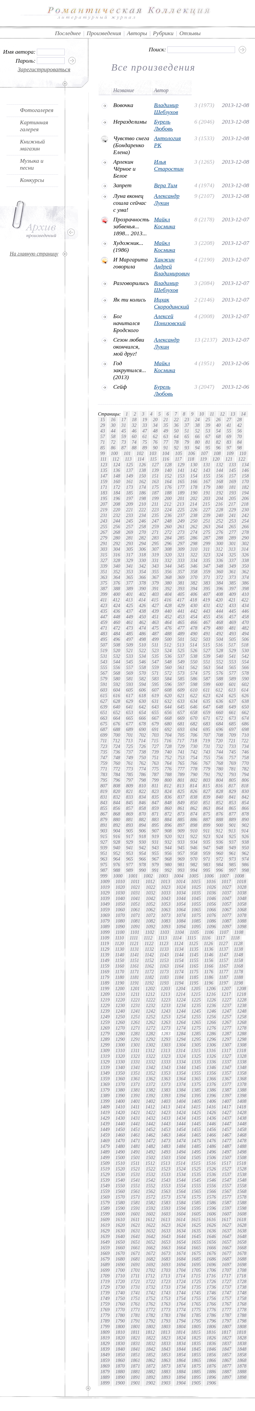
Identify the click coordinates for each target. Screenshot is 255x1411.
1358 (242, 1073)
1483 (166, 1146)
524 (168, 650)
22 (176, 419)
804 (219, 780)
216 (219, 504)
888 (219, 819)
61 (144, 436)
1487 (226, 1146)
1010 (120, 881)
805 (232, 780)
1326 (211, 1056)
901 (232, 825)
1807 (226, 1326)
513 (180, 645)
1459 (105, 1135)
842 (245, 797)
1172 (149, 971)
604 (117, 690)
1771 (135, 1309)
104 (166, 453)
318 (142, 554)
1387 (226, 1090)
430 (194, 605)
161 (129, 481)
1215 (196, 994)
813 (180, 785)
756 (219, 757)
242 (245, 515)
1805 (196, 1326)
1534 (181, 1174)
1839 (105, 1349)
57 (102, 436)
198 (142, 498)
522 (142, 650)
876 (219, 814)
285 (181, 537)
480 (219, 628)
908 (168, 830)
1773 (166, 1309)
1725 (196, 1281)
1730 (120, 1287)
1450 (120, 1129)
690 (142, 729)
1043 (166, 898)
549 (181, 661)
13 (232, 414)
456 (219, 616)
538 (194, 656)
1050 (120, 904)
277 (232, 532)
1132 (149, 949)
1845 (196, 1349)
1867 (226, 1360)
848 (168, 802)
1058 (242, 904)
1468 (242, 1135)
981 (181, 864)
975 (104, 864)
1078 (242, 915)
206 (245, 498)
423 (104, 605)
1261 (135, 1022)
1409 (105, 1106)
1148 (238, 954)
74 (134, 442)
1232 (150, 1005)
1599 (105, 1213)
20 (155, 419)
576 (219, 673)
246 (142, 521)
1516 (211, 1163)
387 (104, 588)
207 (104, 504)
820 (117, 791)
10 (201, 414)
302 (245, 543)
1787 (226, 1315)
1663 (166, 1247)
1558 (242, 1185)
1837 (226, 1343)
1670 (120, 1253)
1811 (135, 1332)
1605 (196, 1213)
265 (232, 526)
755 (206, 757)
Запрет (122, 185)
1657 (226, 1242)
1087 (226, 921)
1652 (150, 1242)
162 (142, 481)
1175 (194, 971)
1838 (242, 1343)
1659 (105, 1247)
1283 (166, 1033)
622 (194, 695)
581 (129, 678)
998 (245, 870)
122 (242, 459)
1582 (150, 1202)
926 (245, 836)
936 (219, 842)
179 (206, 487)
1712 (150, 1275)
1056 (211, 904)
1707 (226, 1270)
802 (194, 780)
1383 (166, 1090)
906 (142, 830)
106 (191, 453)
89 (144, 447)
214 (193, 504)
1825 (196, 1337)
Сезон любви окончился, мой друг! (128, 346)
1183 (164, 977)
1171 (134, 971)
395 (206, 588)
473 (129, 628)
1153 (164, 960)
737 (129, 752)
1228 (242, 999)
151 (155, 476)
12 (222, 414)
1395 (196, 1095)
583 (155, 678)
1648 (242, 1236)
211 (155, 504)
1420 (120, 1112)
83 (228, 442)
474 (142, 628)
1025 (196, 887)
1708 (242, 1270)
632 (168, 701)
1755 (196, 1298)
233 (129, 515)
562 (194, 667)
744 (219, 752)
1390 (120, 1095)
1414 (181, 1106)
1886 (211, 1371)
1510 (120, 1163)
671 (206, 718)
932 (168, 842)
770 (245, 763)
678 (142, 723)
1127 (223, 943)
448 (117, 616)
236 (168, 515)
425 (129, 605)
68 (218, 436)
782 (245, 768)
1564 (181, 1191)
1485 (196, 1146)
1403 (166, 1101)
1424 (181, 1112)
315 (104, 554)
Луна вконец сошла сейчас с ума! (129, 203)
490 (194, 633)
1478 (242, 1140)
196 (117, 498)
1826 (211, 1337)
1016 (211, 881)
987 (104, 870)
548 (168, 661)
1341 (135, 1067)
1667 (226, 1247)
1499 (105, 1157)
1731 (135, 1287)
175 (155, 487)
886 (194, 819)
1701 (135, 1270)
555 (104, 667)
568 (117, 673)
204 (219, 498)
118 (191, 459)
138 (142, 470)
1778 (242, 1309)
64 (176, 436)
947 (206, 847)
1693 (166, 1264)
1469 (105, 1140)
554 (245, 661)
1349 (105, 1073)
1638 (242, 1230)
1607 (226, 1213)
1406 (211, 1101)
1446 (211, 1123)
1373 (166, 1084)
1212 (150, 994)
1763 (166, 1304)
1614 (181, 1219)
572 (168, 673)
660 (219, 712)
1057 (226, 904)
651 (104, 712)
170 (245, 481)
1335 (196, 1061)
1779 (105, 1315)
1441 (135, 1123)
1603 (166, 1213)
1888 (242, 1371)
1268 (242, 1022)
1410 (120, 1106)
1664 (181, 1247)
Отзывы (190, 33)
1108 (239, 932)
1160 (120, 966)
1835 (196, 1343)
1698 (242, 1264)
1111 (133, 937)
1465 (196, 1135)
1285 (196, 1033)
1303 (166, 1044)
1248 (242, 1011)
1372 (150, 1084)
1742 (150, 1292)
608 (168, 690)
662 (245, 712)
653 (129, 712)
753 (181, 757)
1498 (242, 1152)
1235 (196, 1005)
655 (155, 712)
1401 (135, 1101)
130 (194, 464)
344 (168, 566)
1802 (150, 1326)
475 (155, 628)
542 (245, 656)
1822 (150, 1337)
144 (219, 470)
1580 (120, 1202)
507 (104, 645)
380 (168, 583)
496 (117, 639)
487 (155, 633)
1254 (181, 1016)
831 (104, 797)
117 (178, 459)
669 (181, 718)
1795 (196, 1321)
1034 (181, 892)
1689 (105, 1264)
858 (142, 808)
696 (219, 729)
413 (129, 599)
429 (181, 605)
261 (181, 526)
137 (129, 470)
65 (186, 436)
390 (142, 588)
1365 (196, 1078)
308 (168, 549)
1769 (105, 1309)
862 (194, 808)
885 (181, 819)
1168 (238, 966)
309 (181, 549)
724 (117, 746)
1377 (226, 1084)
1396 (211, 1095)
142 (194, 470)
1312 (150, 1050)
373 (232, 577)
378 (142, 583)
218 (245, 504)
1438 (242, 1118)
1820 (120, 1337)
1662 (150, 1247)
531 (104, 656)
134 (245, 464)
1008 (239, 875)
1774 (181, 1309)
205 (232, 498)
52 (197, 430)
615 (104, 695)
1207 (226, 988)
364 (117, 577)
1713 (165, 1275)
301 (232, 543)
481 (232, 628)
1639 (105, 1236)
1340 (120, 1067)
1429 (105, 1118)
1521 (135, 1168)
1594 (181, 1208)
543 (104, 661)
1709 (105, 1275)
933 (181, 842)
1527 (226, 1168)
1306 (211, 1044)
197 (129, 498)
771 (104, 768)
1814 (181, 1332)
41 (228, 425)
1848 (242, 1349)
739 (155, 752)
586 (194, 678)
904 (117, 830)
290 (245, 537)
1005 (194, 875)
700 (117, 735)
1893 (166, 1377)
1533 (166, 1174)
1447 (226, 1123)
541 (232, 656)
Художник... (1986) (128, 246)
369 (181, 577)
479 (206, 628)
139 (155, 470)
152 (168, 476)
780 (219, 768)
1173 (164, 971)
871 (155, 814)
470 (245, 622)
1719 (105, 1281)
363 (104, 577)
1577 (226, 1197)
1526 (211, 1168)
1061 (135, 909)
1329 (105, 1061)
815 (206, 785)
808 (117, 785)
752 (168, 757)
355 (155, 571)
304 (117, 549)
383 (206, 583)
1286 (211, 1033)
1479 (105, 1146)
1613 (165, 1219)
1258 (242, 1016)
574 (194, 673)
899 (206, 825)
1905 (196, 1382)
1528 (242, 1168)
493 (232, 633)
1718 (241, 1275)
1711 (135, 1275)
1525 (196, 1168)
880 (117, 819)
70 (239, 436)
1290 (120, 1039)
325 (232, 554)
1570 (120, 1197)
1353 (166, 1073)
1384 (181, 1090)
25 (207, 419)
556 (117, 667)
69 (228, 436)
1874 (181, 1366)
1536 (211, 1174)
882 (142, 819)
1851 (135, 1354)
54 (218, 430)
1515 (196, 1163)
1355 (196, 1073)
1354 (181, 1073)
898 (194, 825)
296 (168, 543)
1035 (196, 892)
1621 (135, 1225)
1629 (105, 1230)
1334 (181, 1061)
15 (102, 419)
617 (129, 695)
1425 (196, 1112)
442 (194, 611)
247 (155, 521)
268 (117, 532)
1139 (105, 954)
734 (245, 746)
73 (123, 442)
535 (155, 656)
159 (104, 481)
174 (142, 487)
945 (181, 847)
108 (217, 453)
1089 (105, 926)
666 (142, 718)
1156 (208, 960)
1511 (135, 1163)
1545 (196, 1180)
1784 (181, 1315)
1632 (150, 1230)
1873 (166, 1366)
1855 (196, 1354)
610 (194, 690)
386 (245, 583)
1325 (196, 1056)
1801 (135, 1326)
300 (219, 543)
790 (194, 774)
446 (245, 611)
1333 (166, 1061)
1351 (135, 1073)
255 (104, 526)
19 (144, 419)
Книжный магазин (32, 145)
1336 (211, 1061)
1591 (135, 1208)
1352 (150, 1073)
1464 (181, 1135)
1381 (135, 1090)
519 (104, 650)
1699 (105, 1270)
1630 (120, 1230)
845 (129, 802)
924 (219, 836)
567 (104, 673)
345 (181, 566)
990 (142, 870)
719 (206, 740)
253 (232, 521)
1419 (105, 1112)
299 (206, 543)
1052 (150, 904)
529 (232, 650)
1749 (105, 1298)
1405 (196, 1101)
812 (168, 785)
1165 (194, 966)
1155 (194, 960)
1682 (150, 1259)
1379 (105, 1090)
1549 (105, 1185)
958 (194, 853)
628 (117, 701)
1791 (135, 1321)
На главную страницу (34, 253)
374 (245, 577)
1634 (181, 1230)
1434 (181, 1118)
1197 (223, 983)
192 (219, 492)
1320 (120, 1056)
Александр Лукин (167, 199)
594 (142, 684)
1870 (120, 1366)
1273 (166, 1028)
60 (134, 436)
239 (206, 515)
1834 (181, 1343)
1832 (150, 1343)
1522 (150, 1168)
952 (117, 853)
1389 (105, 1095)
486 (142, 633)
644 (168, 706)
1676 (211, 1253)
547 (155, 661)
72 (113, 442)
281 (129, 537)
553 (232, 661)
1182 (149, 977)
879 (104, 819)
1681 (135, 1259)
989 (129, 870)
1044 (181, 898)
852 (219, 802)
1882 (150, 1371)
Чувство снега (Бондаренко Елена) (131, 145)
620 (168, 695)
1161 (134, 966)
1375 (196, 1084)
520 (117, 650)
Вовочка (123, 105)
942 (142, 847)
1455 (196, 1129)
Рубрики (163, 33)
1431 (135, 1118)
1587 (226, 1202)
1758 (242, 1298)
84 (239, 442)
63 (165, 436)
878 (245, 814)
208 (117, 504)
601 (232, 684)
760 (117, 763)
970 (194, 859)
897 (181, 825)
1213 (165, 994)
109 (230, 453)
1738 (242, 1287)
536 (168, 656)
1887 (226, 1371)
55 (228, 430)
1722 (150, 1281)
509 (129, 645)
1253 (166, 1016)
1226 (211, 999)
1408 (242, 1101)
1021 (135, 887)
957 (181, 853)
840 (219, 797)
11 (212, 414)
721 (232, 740)
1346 (211, 1067)
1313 (165, 1050)
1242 (150, 1011)
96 (218, 447)
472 (117, 628)
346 (194, 566)
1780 (120, 1315)
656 (168, 712)
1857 (226, 1354)
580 (117, 678)
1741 (135, 1292)
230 (245, 509)
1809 (105, 1332)
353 (129, 571)
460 (117, 622)
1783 (166, 1315)
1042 (150, 898)
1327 (226, 1056)
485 (129, 633)
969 (181, 859)
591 (104, 684)
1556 (211, 1185)
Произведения (104, 33)
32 (134, 425)
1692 (150, 1264)
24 (197, 419)
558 (142, 667)
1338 (242, 1061)
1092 (150, 926)
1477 (226, 1140)
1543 (166, 1180)
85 (102, 447)
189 (181, 492)
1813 (165, 1332)
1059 (105, 909)
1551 (135, 1185)
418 (193, 599)
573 (181, 673)
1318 (241, 1050)
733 (232, 746)
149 (129, 476)
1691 (135, 1264)
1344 (181, 1067)
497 (129, 639)
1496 (211, 1152)
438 (142, 611)
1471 (135, 1140)
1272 (150, 1028)
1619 (105, 1225)
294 (142, 543)
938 (245, 842)
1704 (181, 1270)
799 (155, 780)
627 (104, 701)
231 (104, 515)
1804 (181, 1326)
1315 (196, 1050)
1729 (105, 1287)
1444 (181, 1123)
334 (194, 560)
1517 (226, 1163)
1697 (226, 1264)
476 (168, 628)
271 (155, 532)
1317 (226, 1050)
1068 (242, 909)
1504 (181, 1157)
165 (181, 481)
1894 (181, 1377)
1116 (206, 937)
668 (168, 718)
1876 (211, 1366)
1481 (135, 1146)
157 (232, 476)
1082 (150, 921)
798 (142, 780)
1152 (149, 960)
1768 (242, 1304)
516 (219, 645)
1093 (166, 926)
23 (186, 419)
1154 (179, 960)
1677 (226, 1253)
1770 (120, 1309)
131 (206, 464)
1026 (211, 887)
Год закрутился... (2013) (129, 370)
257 (129, 526)
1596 (211, 1208)
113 (128, 459)
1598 (242, 1208)
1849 (105, 1354)
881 (129, 819)
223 (155, 509)
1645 (196, 1236)
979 (155, 864)
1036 (211, 892)
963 (104, 859)
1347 (226, 1067)
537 (181, 656)
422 (245, 599)
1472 (150, 1140)
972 (219, 859)
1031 (135, 892)
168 (219, 481)
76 (155, 442)
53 (207, 430)
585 (181, 678)
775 (155, 768)
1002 (148, 875)
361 (232, 571)
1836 (211, 1343)
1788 (242, 1315)
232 (117, 515)
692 (168, 729)
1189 (105, 983)
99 (102, 453)
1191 (134, 983)
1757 (226, 1298)
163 (155, 481)
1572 (150, 1197)
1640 (120, 1236)
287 (206, 537)
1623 (166, 1225)
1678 (242, 1253)
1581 (135, 1202)
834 (142, 797)
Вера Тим (165, 185)
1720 (120, 1281)
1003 (163, 875)
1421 (135, 1112)
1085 (196, 921)
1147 (223, 954)
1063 (166, 909)
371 (206, 577)
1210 (120, 994)
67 (207, 436)
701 (129, 735)
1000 (118, 875)
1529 (105, 1174)
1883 (166, 1371)
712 (116, 740)
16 (113, 419)
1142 (149, 954)
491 (206, 633)
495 (104, 639)
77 (165, 442)
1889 (105, 1377)
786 (142, 774)
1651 (135, 1242)
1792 (150, 1321)
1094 (181, 926)
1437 (226, 1118)
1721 (135, 1281)
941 (129, 847)
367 (155, 577)
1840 (120, 1349)
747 (104, 757)
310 (194, 549)
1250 (120, 1016)
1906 (211, 1382)
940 (117, 847)
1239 (105, 1011)
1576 (211, 1197)
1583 (166, 1202)
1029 (105, 892)
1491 (135, 1152)
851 (206, 802)
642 (142, 706)
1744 (181, 1292)
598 (194, 684)
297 (181, 543)
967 (155, 859)
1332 (150, 1061)
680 (168, 723)
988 (117, 870)
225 (181, 509)
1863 (166, 1360)
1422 (150, 1112)
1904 (181, 1382)
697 (232, 729)
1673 (166, 1253)
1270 (120, 1028)
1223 (166, 999)
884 (168, 819)
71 (102, 442)
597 (181, 684)
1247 (226, 1011)
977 (129, 864)
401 (129, 594)
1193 (164, 983)
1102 (149, 932)
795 (104, 780)
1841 (135, 1349)
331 (155, 560)
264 (219, 526)
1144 (179, 954)
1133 (164, 949)
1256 (211, 1016)
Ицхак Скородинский (171, 303)
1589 (105, 1208)
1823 (166, 1337)
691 (155, 729)
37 (186, 425)
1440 (120, 1123)
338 (245, 560)
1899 (105, 1382)
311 (206, 549)
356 (168, 571)
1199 (105, 988)
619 (155, 695)
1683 (166, 1259)
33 (144, 425)
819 (104, 791)
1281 (135, 1033)
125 (129, 464)
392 (168, 588)
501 (181, 639)
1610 (120, 1219)
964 (117, 859)
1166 (208, 966)
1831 (135, 1343)
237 (181, 515)
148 (117, 476)
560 (168, 667)
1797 (226, 1321)
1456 (211, 1129)
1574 (181, 1197)
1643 (166, 1236)
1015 (196, 881)
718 (193, 740)
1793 (166, 1321)
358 (194, 571)
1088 (242, 921)
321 (181, 554)
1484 (181, 1146)
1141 (134, 954)
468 (219, 622)
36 (176, 425)
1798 (242, 1321)
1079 (105, 921)
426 (142, 605)
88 (134, 447)
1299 (105, 1044)
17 (123, 419)
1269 (105, 1028)
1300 (120, 1044)
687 (104, 729)
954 (142, 853)
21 (165, 419)
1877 (226, 1366)
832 (117, 797)
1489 (105, 1152)
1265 (196, 1022)
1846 (211, 1349)
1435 (196, 1118)
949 (232, 847)
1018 (241, 881)
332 (168, 560)
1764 (181, 1304)
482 (245, 628)
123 (104, 464)
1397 (226, 1095)
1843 (166, 1349)
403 (155, 594)
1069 (105, 915)
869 (129, 814)
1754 (181, 1298)
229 (232, 509)
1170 (120, 971)
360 (219, 571)
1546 (211, 1180)
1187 (223, 977)
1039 (105, 898)
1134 (179, 949)
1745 (196, 1292)
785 (129, 774)
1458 (242, 1129)
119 (203, 459)
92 (176, 447)
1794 (181, 1321)
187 (155, 492)
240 (219, 515)
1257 (226, 1016)
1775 (196, 1309)
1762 (150, 1304)
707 (206, 735)
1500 (120, 1157)
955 (155, 853)
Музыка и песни (31, 164)
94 (197, 447)
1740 (120, 1292)
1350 (120, 1073)
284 (168, 537)
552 (219, 661)
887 (206, 819)
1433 (166, 1118)
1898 (242, 1377)
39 (207, 425)
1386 (211, 1090)
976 (117, 864)
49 (165, 430)
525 (181, 650)
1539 (105, 1180)
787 (155, 774)
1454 (181, 1129)
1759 (105, 1304)
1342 (150, 1067)
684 (219, 723)
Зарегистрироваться (44, 69)
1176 (208, 971)
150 (142, 476)
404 (168, 594)
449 (129, 616)
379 (155, 583)
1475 (196, 1140)
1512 (150, 1163)
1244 (181, 1011)
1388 (242, 1090)
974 (245, 859)
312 (219, 549)
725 (129, 746)
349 (232, 566)
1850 (120, 1354)
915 (104, 836)
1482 (150, 1146)
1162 (149, 966)
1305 (196, 1044)
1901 (135, 1382)
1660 (120, 1247)
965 (129, 859)
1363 (166, 1078)
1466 (211, 1135)
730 (194, 746)
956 (168, 853)
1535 (196, 1174)
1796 (211, 1321)
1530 (120, 1174)
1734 (181, 1287)
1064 (181, 909)
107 (204, 453)
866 (245, 808)
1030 (120, 892)
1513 (165, 1163)
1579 (105, 1202)
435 (104, 611)
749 (129, 757)
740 (168, 752)
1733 (166, 1287)
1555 (196, 1185)
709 (232, 735)
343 (155, 566)
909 (181, 830)
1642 (150, 1236)
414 (142, 599)
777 (181, 768)
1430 (120, 1118)
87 (123, 447)
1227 (226, 999)
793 (232, 774)
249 (181, 521)
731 (206, 746)
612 (219, 690)
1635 (196, 1230)
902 (245, 825)
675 (104, 723)
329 (129, 560)
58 (113, 436)
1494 (181, 1152)
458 (245, 616)
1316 (211, 1050)
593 (129, 684)
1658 (242, 1242)
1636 (211, 1230)
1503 (166, 1157)
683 (206, 723)
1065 (196, 909)
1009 (105, 881)
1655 (196, 1242)
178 (194, 487)
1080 (120, 921)
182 (245, 487)
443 (206, 611)
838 (194, 797)
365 (129, 577)
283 (155, 537)
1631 (135, 1230)
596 (168, 684)
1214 (181, 994)
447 (104, 616)
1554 (181, 1185)
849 (181, 802)
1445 (196, 1123)
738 (142, 752)
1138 (238, 949)
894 (142, 825)
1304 (181, 1044)
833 (129, 797)
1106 (209, 932)
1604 (181, 1213)
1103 (164, 932)
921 (181, 836)
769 (232, 763)
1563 (166, 1191)
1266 (211, 1022)
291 (104, 543)
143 (206, 470)
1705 (196, 1270)
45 (123, 430)
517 (232, 645)
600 (219, 684)
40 (218, 425)
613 (232, 690)
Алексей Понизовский (170, 319)
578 (245, 673)
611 (206, 690)
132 (219, 464)
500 (168, 639)
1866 (211, 1360)
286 (194, 537)
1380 (120, 1090)
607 (155, 690)
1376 (211, 1084)
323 (206, 554)
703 (155, 735)
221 (129, 509)
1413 (165, 1106)
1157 (223, 960)
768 (219, 763)
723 (104, 746)
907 (155, 830)
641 (129, 706)
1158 (238, 960)
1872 (150, 1366)
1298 (242, 1039)
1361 (135, 1078)
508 (117, 645)
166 (194, 481)
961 (232, 853)
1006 (209, 875)
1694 (181, 1264)
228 (219, 509)
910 (194, 830)
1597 (226, 1208)
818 (245, 785)
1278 (242, 1028)
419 (206, 599)
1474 (181, 1140)
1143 (164, 954)
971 (206, 859)
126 (142, 464)
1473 (166, 1140)
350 (245, 566)
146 (245, 470)
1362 (150, 1078)
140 (168, 470)
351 (104, 571)
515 (206, 645)
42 (239, 425)
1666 (211, 1247)
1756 (211, 1298)
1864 (181, 1360)
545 (129, 661)
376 (117, 583)
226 (194, 509)
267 (104, 532)
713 (129, 740)
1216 (211, 994)
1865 (196, 1360)
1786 (211, 1315)
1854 (181, 1354)
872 (168, 814)
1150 (120, 960)
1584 (181, 1202)
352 (117, 571)
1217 (226, 994)
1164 (179, 966)
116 (165, 459)
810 (142, 785)
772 (117, 768)
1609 (105, 1219)
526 (194, 650)
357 (181, 571)
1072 (150, 915)
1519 (105, 1168)
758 (245, 757)
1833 (166, 1343)
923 (206, 836)
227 (206, 509)
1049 (105, 904)
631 (155, 701)
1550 (120, 1185)
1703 (166, 1270)
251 (206, 521)
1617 (226, 1219)
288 (219, 537)
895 (155, 825)
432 (219, 605)
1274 (181, 1028)
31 (123, 425)
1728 (242, 1281)
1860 (120, 1360)
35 (165, 425)
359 (206, 571)
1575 (196, 1197)
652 (117, 712)
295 (155, 543)
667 (155, 718)
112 (116, 459)
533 (129, 656)
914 (245, 830)
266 (245, 526)
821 (129, 791)
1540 (120, 1180)
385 (232, 583)
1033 (166, 892)
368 (168, 577)
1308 (242, 1044)
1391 (135, 1095)
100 (114, 453)
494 (245, 633)
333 (181, 560)
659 (206, 712)
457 (232, 616)
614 (245, 690)
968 (168, 859)
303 (104, 549)
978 (142, 864)
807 (104, 785)
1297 (226, 1039)
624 (219, 695)
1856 (211, 1354)
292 (117, 543)
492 (219, 633)
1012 (150, 881)
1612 (150, 1219)
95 (207, 447)
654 (142, 712)
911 (206, 830)
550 (194, 661)
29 (102, 425)
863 (206, 808)
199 (155, 498)
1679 (105, 1259)
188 (168, 492)
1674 (181, 1253)
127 (155, 464)
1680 (120, 1259)
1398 (242, 1095)
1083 (166, 921)
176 (168, 487)
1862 (150, 1360)
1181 (134, 977)
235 (155, 515)
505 (232, 639)
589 (232, 678)
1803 (166, 1326)
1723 (166, 1281)
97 (228, 447)
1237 (226, 1005)
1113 (162, 937)
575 (206, 673)
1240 (120, 1011)
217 (232, 504)
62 (155, 436)
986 (245, 864)
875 (206, 814)
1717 (226, 1275)
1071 (135, 915)
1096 (211, 926)
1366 (211, 1078)
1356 (211, 1073)
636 (219, 701)
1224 (181, 999)
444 (219, 611)
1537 (226, 1174)
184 (117, 492)
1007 (224, 875)
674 (245, 718)
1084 (181, 921)
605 (129, 690)
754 (194, 757)
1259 (105, 1022)
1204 (181, 988)
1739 (105, 1292)
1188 (238, 977)
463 (155, 622)
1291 (135, 1039)
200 (168, 498)
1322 (150, 1056)
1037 (226, 892)
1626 (211, 1225)
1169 (105, 971)
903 (104, 830)
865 (232, 808)
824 (168, 791)
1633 (166, 1230)
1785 (196, 1315)
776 (168, 768)
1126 (208, 943)
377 (129, 583)
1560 (120, 1191)
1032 (150, 892)
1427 (226, 1112)
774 (142, 768)
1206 (211, 988)
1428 (242, 1112)
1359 (105, 1078)
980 (168, 864)
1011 (135, 881)
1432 (150, 1118)
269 (129, 532)
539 (206, 656)
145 (232, 470)
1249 (105, 1016)
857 (129, 808)
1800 (120, 1326)
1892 (150, 1377)
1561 (135, 1191)
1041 (135, 898)
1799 (105, 1326)
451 (155, 616)
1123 (164, 943)
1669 (105, 1253)
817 (232, 785)
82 (218, 442)
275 (206, 532)
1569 (105, 1197)
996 (219, 870)
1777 (226, 1309)
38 (197, 425)
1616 (211, 1219)
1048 (242, 898)
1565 (196, 1191)
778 (194, 768)
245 (129, 521)
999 (104, 875)
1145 (194, 954)
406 (194, 594)
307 (155, 549)
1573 (166, 1197)
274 (194, 532)
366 (142, 577)
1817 (226, 1332)
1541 (135, 1180)
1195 (194, 983)
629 (129, 701)
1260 (120, 1022)
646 (194, 706)
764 (168, 763)
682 (194, 723)
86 (113, 447)
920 (168, 836)
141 (181, 470)
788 (168, 774)
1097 (226, 926)
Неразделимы (130, 121)
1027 (226, 887)
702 (142, 735)
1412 (150, 1106)
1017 (226, 881)
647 (206, 706)
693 (181, 729)
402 (142, 594)
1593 (166, 1208)
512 (168, 645)
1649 (105, 1242)
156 (219, 476)
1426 (211, 1112)
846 (142, 802)
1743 (166, 1292)
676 (117, 723)
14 (243, 414)
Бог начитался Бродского (126, 323)
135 (104, 470)
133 (232, 464)
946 (194, 847)
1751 (135, 1298)
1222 (150, 999)
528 (219, 650)
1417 (226, 1106)
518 (245, 645)
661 (232, 712)
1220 (120, 999)
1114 (177, 937)
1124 (179, 943)
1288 (242, 1033)
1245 (196, 1011)
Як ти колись (129, 299)
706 (194, 735)
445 (232, 611)
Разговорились (131, 283)
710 (245, 735)
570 (142, 673)
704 (168, 735)
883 (155, 819)
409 (232, 594)
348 (219, 566)
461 (129, 622)
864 (219, 808)
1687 (226, 1259)
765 (181, 763)
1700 (120, 1270)
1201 (135, 988)
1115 (191, 937)
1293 (166, 1039)
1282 (150, 1033)
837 (181, 797)
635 (206, 701)
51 (186, 430)
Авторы (137, 33)
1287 (226, 1033)
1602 (150, 1213)
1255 (196, 1016)
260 (168, 526)
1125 (193, 943)
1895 (196, 1377)
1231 (135, 1005)
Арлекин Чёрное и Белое (124, 168)
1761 (135, 1304)
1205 (196, 988)
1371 (135, 1084)
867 (104, 814)
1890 (120, 1377)
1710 (120, 1275)
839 (206, 797)
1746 (211, 1292)
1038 (242, 892)
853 (232, 802)
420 (219, 599)
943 (155, 847)
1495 (196, 1152)
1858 (242, 1354)
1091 (135, 926)
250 (194, 521)
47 (144, 430)
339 (104, 566)
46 (134, 430)
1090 (120, 926)
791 (206, 774)
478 (194, 628)
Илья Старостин (169, 165)
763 (155, 763)
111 (103, 459)
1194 (179, 983)
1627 (226, 1225)
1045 (196, 898)
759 (104, 763)
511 (155, 645)
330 (142, 560)
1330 (120, 1061)
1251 (135, 1016)
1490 (120, 1152)
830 (245, 791)
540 (219, 656)
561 (181, 667)
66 (197, 436)
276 (219, 532)
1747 (226, 1292)
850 (194, 802)
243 (104, 521)
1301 (135, 1044)
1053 (166, 904)
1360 (120, 1078)
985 (232, 864)
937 (232, 842)
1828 (242, 1337)
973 (232, 859)
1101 (134, 932)
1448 (242, 1123)
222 (142, 509)
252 (219, 521)
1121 (134, 943)
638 (245, 701)
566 (245, 667)
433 (232, 605)
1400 (120, 1101)
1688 (242, 1259)
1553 (166, 1185)
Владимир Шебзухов (166, 108)
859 (155, 808)
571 (155, 673)
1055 (196, 904)
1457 (226, 1129)
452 (168, 616)
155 (206, 476)
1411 (135, 1106)
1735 (196, 1287)
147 (104, 476)
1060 (120, 909)
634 (194, 701)
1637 (226, 1230)
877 (232, 814)
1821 (135, 1337)
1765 (196, 1304)
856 (117, 808)
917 (129, 836)
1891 (135, 1377)
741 (181, 752)
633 (181, 701)
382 (194, 583)
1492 (150, 1152)
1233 (166, 1005)
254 (245, 521)
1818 (241, 1332)
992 (168, 870)
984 (219, 864)
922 (194, 836)
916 (117, 836)
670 (194, 718)
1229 (105, 1005)
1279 (105, 1033)
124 (117, 464)
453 (181, 616)
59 (123, 436)
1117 (220, 937)
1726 (211, 1281)
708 (219, 735)
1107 (224, 932)
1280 (120, 1033)
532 (117, 656)
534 (142, 656)
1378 (242, 1084)
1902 (150, 1382)
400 (117, 594)
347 (206, 566)
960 (219, 853)
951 (104, 853)
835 (155, 797)
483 (104, 633)
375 (104, 583)
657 (181, 712)
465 (181, 622)
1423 (166, 1112)
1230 (120, 1005)
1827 (226, 1337)
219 (104, 509)
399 (104, 594)
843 (104, 802)
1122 (149, 943)
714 (142, 740)
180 (219, 487)
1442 (150, 1123)
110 (242, 453)
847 (155, 802)
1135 (194, 949)
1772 (150, 1309)
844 (117, 802)
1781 (135, 1315)
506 (245, 639)
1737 (226, 1287)
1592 (150, 1208)
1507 (226, 1157)
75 (144, 442)
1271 (135, 1028)
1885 (196, 1371)
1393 (166, 1095)
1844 (181, 1349)
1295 (196, 1039)
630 (142, 701)
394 (194, 588)
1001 (133, 875)
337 (232, 560)
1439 (105, 1123)
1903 (166, 1382)
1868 (242, 1360)
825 (181, 791)
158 (245, 476)
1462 (150, 1135)
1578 (242, 1197)
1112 (148, 937)
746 (245, 752)
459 (104, 622)
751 (155, 757)
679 (155, 723)
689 (129, 729)
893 (129, 825)
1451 (135, 1129)
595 (155, 684)
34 (155, 425)
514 (193, 645)
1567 (226, 1191)
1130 (120, 949)
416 (168, 599)
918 (142, 836)
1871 (135, 1366)
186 (142, 492)
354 (142, 571)
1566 (211, 1191)
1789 (105, 1321)
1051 (135, 904)
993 (181, 870)
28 (239, 419)
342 (142, 566)
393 (181, 588)
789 (181, 774)
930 (142, 842)
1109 (105, 937)
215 (206, 504)
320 (168, 554)
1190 (120, 983)
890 (245, 819)
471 (104, 628)
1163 (164, 966)
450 (142, 616)
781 (232, 768)
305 (129, 549)
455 (206, 616)
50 (176, 430)
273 (181, 532)
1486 (211, 1146)
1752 (150, 1298)
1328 (242, 1056)
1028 (242, 887)
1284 (181, 1033)
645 (181, 706)
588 (219, 678)
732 (219, 746)
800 (168, 780)
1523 (166, 1168)
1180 (120, 977)
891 (104, 825)
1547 (226, 1180)
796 (117, 780)
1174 (179, 971)
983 (206, 864)
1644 (181, 1236)
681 (181, 723)
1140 (120, 954)
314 (245, 549)
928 (117, 842)
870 (142, 814)
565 (232, 667)
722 (245, 740)
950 (245, 847)
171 (104, 487)
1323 (166, 1056)
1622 (150, 1225)
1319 (105, 1056)
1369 (105, 1084)
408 (219, 594)
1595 (196, 1208)
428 (168, 605)
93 (186, 447)
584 (168, 678)
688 (117, 729)
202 (194, 498)
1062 (150, 909)
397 (232, 588)
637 (232, 701)
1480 (120, 1146)
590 (245, 678)
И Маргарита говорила (130, 263)
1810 (120, 1332)
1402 (150, 1101)
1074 (181, 915)
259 (155, 526)
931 (155, 842)
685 (232, 723)
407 (206, 594)
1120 (119, 943)
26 (218, 419)
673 (232, 718)
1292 (150, 1039)
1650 (120, 1242)
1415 (196, 1106)
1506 (211, 1157)
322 (194, 554)
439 (155, 611)
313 (232, 549)
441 (181, 611)
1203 (165, 988)
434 (245, 605)
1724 (181, 1281)
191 (206, 492)
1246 (211, 1011)
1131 (134, 949)
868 (117, 814)
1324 (181, 1056)
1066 (211, 909)
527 (206, 650)
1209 (105, 994)
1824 (181, 1337)
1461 (135, 1135)
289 (232, 537)
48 (155, 430)
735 (104, 752)
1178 (238, 971)
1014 (181, 881)
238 (194, 515)
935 (206, 842)
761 (129, 763)
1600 (120, 1213)
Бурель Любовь (163, 125)
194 (245, 492)
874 (194, 814)
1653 (166, 1242)
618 (142, 695)
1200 (120, 988)
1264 (181, 1022)
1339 (105, 1067)
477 (181, 628)
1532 (150, 1174)
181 (232, 487)
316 (117, 554)
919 (155, 836)
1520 (120, 1168)
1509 (105, 1163)
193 (232, 492)
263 (206, 526)
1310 (120, 1050)
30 (113, 425)
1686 (211, 1259)
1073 (166, 915)
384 (219, 583)
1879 (105, 1371)
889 (232, 819)
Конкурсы (32, 180)
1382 (150, 1090)
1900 (120, 1382)
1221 (135, 999)
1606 (211, 1213)
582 (142, 678)
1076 (211, 915)
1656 (211, 1242)
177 (181, 487)
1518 (241, 1163)
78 (176, 442)
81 (207, 442)
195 (104, 498)
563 (206, 667)
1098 (242, 926)
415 (155, 599)
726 (142, 746)
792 (219, 774)
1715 (196, 1275)
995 (206, 870)
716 (168, 740)
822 (142, 791)
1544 (181, 1180)
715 (155, 740)
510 (142, 645)
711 (103, 740)
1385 (196, 1090)
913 (232, 830)
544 (117, 661)
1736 (211, 1287)
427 (155, 605)
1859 (105, 1360)
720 (219, 740)
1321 (135, 1056)
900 (219, 825)
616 (117, 695)
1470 (120, 1140)
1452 (150, 1129)
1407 (226, 1101)
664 (117, 718)
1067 (226, 909)
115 (153, 459)
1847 (226, 1349)
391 (155, 588)
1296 (211, 1039)
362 (245, 571)
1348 (242, 1067)
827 (206, 791)
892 (117, 825)
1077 (226, 915)
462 (142, 622)
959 (206, 853)
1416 (211, 1106)
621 (181, 695)
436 (117, 611)
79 (186, 442)
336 (219, 560)
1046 (211, 898)
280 (117, 537)
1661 (135, 1247)
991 (155, 870)
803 (206, 780)
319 (155, 554)
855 (104, 808)
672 (219, 718)
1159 (105, 966)
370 (194, 577)
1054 (181, 904)
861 (181, 808)
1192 (149, 983)
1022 (150, 887)
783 (104, 774)
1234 (181, 1005)
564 (219, 667)
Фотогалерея (36, 110)
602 (245, 684)
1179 (105, 977)
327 (104, 560)
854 (245, 802)
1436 (211, 1118)
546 (142, 661)
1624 (181, 1225)
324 (219, 554)
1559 (105, 1191)
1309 (105, 1050)
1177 (223, 971)
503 (206, 639)
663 (104, 718)
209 (129, 504)
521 (129, 650)
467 (206, 622)
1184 (179, 977)
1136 (208, 949)
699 (104, 735)
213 (180, 504)
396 (219, 588)
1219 (105, 999)
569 (129, 673)
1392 (150, 1095)
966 (142, 859)
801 (181, 780)
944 (168, 847)
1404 (181, 1101)
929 (129, 842)
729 (181, 746)
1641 (135, 1236)
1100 (120, 932)
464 (168, 622)
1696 (211, 1264)
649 (232, 706)
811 (155, 785)
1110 (119, 937)
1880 (120, 1371)
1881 (135, 1371)
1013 (165, 881)
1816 (211, 1332)
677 (129, 723)
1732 (150, 1287)
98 (239, 447)
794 (245, 774)
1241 (135, 1011)
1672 (150, 1253)
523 (155, 650)
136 (117, 470)
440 (168, 611)
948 (219, 847)
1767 (226, 1304)
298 (194, 543)
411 (103, 599)
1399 (105, 1101)
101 (127, 453)
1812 (150, 1332)
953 (129, 853)
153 (181, 476)
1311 (135, 1050)
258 (142, 526)
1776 (211, 1309)
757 (232, 757)
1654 (181, 1242)
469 (232, 622)
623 (206, 695)
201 (181, 498)
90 (155, 447)
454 (194, 616)
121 (229, 459)
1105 (194, 932)
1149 (105, 960)
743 (206, 752)
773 (129, 768)
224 (168, 509)
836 (168, 797)
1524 (181, 1168)
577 (232, 673)
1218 (241, 994)
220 (117, 509)
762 (142, 763)
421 (232, 599)
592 (117, 684)
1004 (179, 875)
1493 (166, 1152)
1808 (242, 1326)
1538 (242, 1174)
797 (129, 780)
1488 (242, 1146)
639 (104, 706)
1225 (196, 999)
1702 (150, 1270)
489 (181, 633)
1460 (120, 1135)
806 (245, 780)
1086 (211, 921)
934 (194, 842)
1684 (181, 1259)
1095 (196, 926)
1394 (181, 1095)
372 (219, 577)
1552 (150, 1185)
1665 (196, 1247)
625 (232, 695)
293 (129, 543)
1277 (226, 1028)
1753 (166, 1298)
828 (219, 791)
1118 (235, 937)
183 (104, 492)
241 (232, 515)
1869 (105, 1366)
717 (180, 740)
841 (232, 797)
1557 (226, 1185)
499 (155, 639)
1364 (181, 1078)
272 (168, 532)
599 (206, 684)
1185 (194, 977)
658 (194, 712)
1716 (211, 1275)
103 (153, 453)
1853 (166, 1354)
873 (181, 814)
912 (219, 830)
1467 (226, 1135)
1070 (120, 915)
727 (155, 746)
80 (197, 442)
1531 (135, 1174)
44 (113, 430)
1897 (226, 1377)
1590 (120, 1208)
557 (129, 667)
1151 (134, 960)
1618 (241, 1219)
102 (140, 453)
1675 (196, 1253)
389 (129, 588)
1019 (105, 887)
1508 (242, 1157)
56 (239, 430)
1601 (135, 1213)
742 (194, 752)
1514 (181, 1163)
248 (168, 521)
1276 (211, 1028)
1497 (226, 1152)
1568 (242, 1191)
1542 (150, 1180)
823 (155, 791)
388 (117, 588)
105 (178, 453)
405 (181, 594)
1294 (181, 1039)
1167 (223, 966)
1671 (135, 1253)
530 (245, 650)
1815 (196, 1332)
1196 (208, 983)
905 (129, 830)
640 (117, 706)
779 (206, 768)
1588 (242, 1202)
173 (129, 487)
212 (168, 504)
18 (134, 419)
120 (216, 459)
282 (142, 537)
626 (245, 695)
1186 (208, 977)
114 (140, 459)
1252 (150, 1016)
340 (117, 566)
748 (117, 757)
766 (194, 763)
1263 (166, 1022)
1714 (181, 1275)
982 (194, 864)
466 (194, 622)
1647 (226, 1236)
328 (117, 560)
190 (194, 492)
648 (219, 706)
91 (165, 447)
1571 (135, 1197)
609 (181, 690)
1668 (242, 1247)
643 (155, 706)
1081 (135, 921)
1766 (211, 1304)
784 (117, 774)
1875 (196, 1366)
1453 (166, 1129)
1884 (181, 1371)
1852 (150, 1354)
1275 (196, 1028)
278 (245, 532)
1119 (104, 943)
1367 (226, 1078)
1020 (120, 887)
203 (206, 498)
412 (116, 599)
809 (129, 785)
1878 (242, 1366)
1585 (196, 1202)
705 (181, 735)
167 (206, 481)
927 (104, 842)
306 (142, 549)
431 (206, 605)
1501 (135, 1157)
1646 (211, 1236)
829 (232, 791)
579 (104, 678)
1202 (150, 988)
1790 (120, 1321)
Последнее (68, 33)
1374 (181, 1084)
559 (155, 667)
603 (104, 690)
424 (117, 605)
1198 (238, 983)
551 (206, 661)
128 (168, 464)
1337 (226, 1061)
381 (181, 583)
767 (206, 763)
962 (245, 853)
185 (129, 492)
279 (104, 537)
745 (232, 752)
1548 (242, 1180)
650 (245, 706)
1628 (242, 1225)
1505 (196, 1157)
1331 (135, 1061)
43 (102, 430)
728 (168, 746)
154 (194, 476)
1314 (181, 1050)
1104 (179, 932)
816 (219, 785)
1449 (105, 1129)
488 (168, 633)
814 (193, 785)
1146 (208, 954)
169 (232, 481)
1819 (105, 1337)
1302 (150, 1044)
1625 (196, 1225)
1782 (150, 1315)
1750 (120, 1298)
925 (232, 836)
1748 (242, 1292)
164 (168, 481)
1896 (211, 1377)
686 (245, 723)
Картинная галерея (34, 126)
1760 (120, 1304)
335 (206, 560)
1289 (105, 1039)
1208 (241, 988)
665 (129, 718)
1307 (226, 1044)
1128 (238, 943)
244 (117, 521)
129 (181, 464)
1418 (241, 1106)
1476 (211, 1140)
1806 (211, 1326)
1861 (135, 1360)
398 (245, 588)
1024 (181, 887)
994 (194, 870)
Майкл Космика (164, 223)
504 (219, 639)
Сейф (120, 386)
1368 (242, 1078)
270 (142, 532)
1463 (166, 1135)
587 (206, 678)
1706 (211, 1270)
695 (206, 729)
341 (129, 566)
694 (194, 729)
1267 (226, 1022)
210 (142, 504)
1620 (120, 1225)
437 (129, 611)
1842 (150, 1349)
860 (168, 808)
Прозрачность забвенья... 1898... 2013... (131, 226)
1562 (150, 1191)
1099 (105, 932)
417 (180, 599)
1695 (196, 1264)
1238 (242, 1005)
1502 (150, 1157)
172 (117, 487)
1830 (120, 1343)
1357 (226, 1073)
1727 (226, 1281)
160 (117, 481)
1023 (166, 887)
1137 (223, 949)
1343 (166, 1067)
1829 (105, 1343)
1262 (150, 1022)
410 (245, 594)
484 (117, 633)
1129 (105, 949)
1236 (211, 1005)
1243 (166, 1011)
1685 (196, 1259)
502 (194, 639)
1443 (166, 1123)
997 (232, 870)
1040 (120, 898)
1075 (196, 915)
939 (104, 847)
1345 (196, 1067)
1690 (120, 1264)
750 (142, 757)
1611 (135, 1219)
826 (194, 791)
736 (117, 752)
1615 (196, 1219)
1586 (211, 1202)
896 (168, 825)
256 (117, 526)
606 (142, 690)
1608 (242, 1213)
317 (129, 554)
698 (245, 729)
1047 (226, 898)
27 (228, 419)
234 (142, 515)
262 (194, 526)
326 (245, 554)
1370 (120, 1084)
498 (142, 639)
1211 (135, 994)
